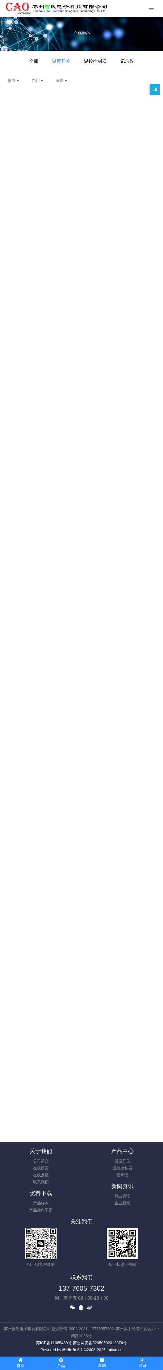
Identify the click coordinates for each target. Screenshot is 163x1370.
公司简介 (41, 1161)
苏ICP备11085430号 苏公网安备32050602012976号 (81, 1343)
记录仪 (127, 61)
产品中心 (122, 1151)
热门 (38, 80)
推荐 (14, 80)
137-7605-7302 (81, 1288)
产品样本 (41, 1203)
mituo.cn (115, 1350)
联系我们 (41, 1182)
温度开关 (61, 61)
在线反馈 (41, 1175)
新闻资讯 (122, 1186)
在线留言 (41, 1168)
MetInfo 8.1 (72, 1350)
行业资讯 (122, 1196)
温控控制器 (95, 61)
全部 (33, 61)
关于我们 (41, 1151)
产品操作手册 (41, 1210)
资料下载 (41, 1193)
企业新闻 (122, 1203)
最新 (62, 80)
